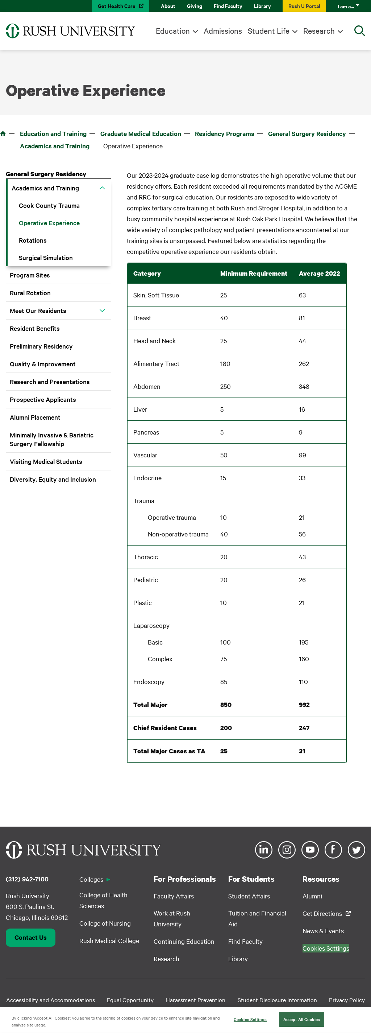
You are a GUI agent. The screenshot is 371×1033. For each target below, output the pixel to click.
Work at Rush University (172, 918)
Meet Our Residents (38, 310)
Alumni (312, 896)
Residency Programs (224, 133)
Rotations (33, 240)
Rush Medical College (109, 940)
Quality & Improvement (43, 363)
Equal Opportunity (130, 1000)
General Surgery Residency (307, 133)
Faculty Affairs (174, 896)
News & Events (323, 930)
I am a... (346, 6)
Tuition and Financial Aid (257, 918)
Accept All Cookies (301, 1022)
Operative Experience (49, 222)
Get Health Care (117, 5)
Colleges (91, 879)
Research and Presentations (50, 381)
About (168, 5)
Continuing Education (184, 941)
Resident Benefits (35, 328)
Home (3, 133)
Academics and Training (54, 145)
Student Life (268, 30)
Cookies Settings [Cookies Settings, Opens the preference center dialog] (250, 1022)
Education (173, 30)
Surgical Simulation (46, 257)
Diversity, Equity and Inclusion (53, 479)
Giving (194, 5)
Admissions (223, 30)
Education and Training (53, 133)
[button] (102, 188)
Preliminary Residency (41, 346)
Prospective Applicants (43, 399)
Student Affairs (249, 896)
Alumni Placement (35, 417)
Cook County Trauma (49, 205)
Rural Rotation (30, 292)
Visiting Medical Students (46, 461)
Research (319, 30)
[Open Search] (359, 30)
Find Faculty (228, 5)
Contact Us (30, 937)
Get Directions (322, 913)
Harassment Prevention (195, 1000)
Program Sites (30, 275)
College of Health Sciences (103, 900)
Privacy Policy (347, 1000)
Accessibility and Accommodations (50, 1000)
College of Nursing (105, 923)
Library (262, 5)
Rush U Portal (304, 5)
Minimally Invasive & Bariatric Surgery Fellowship (51, 439)
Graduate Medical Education (140, 133)
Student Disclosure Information (277, 1000)
